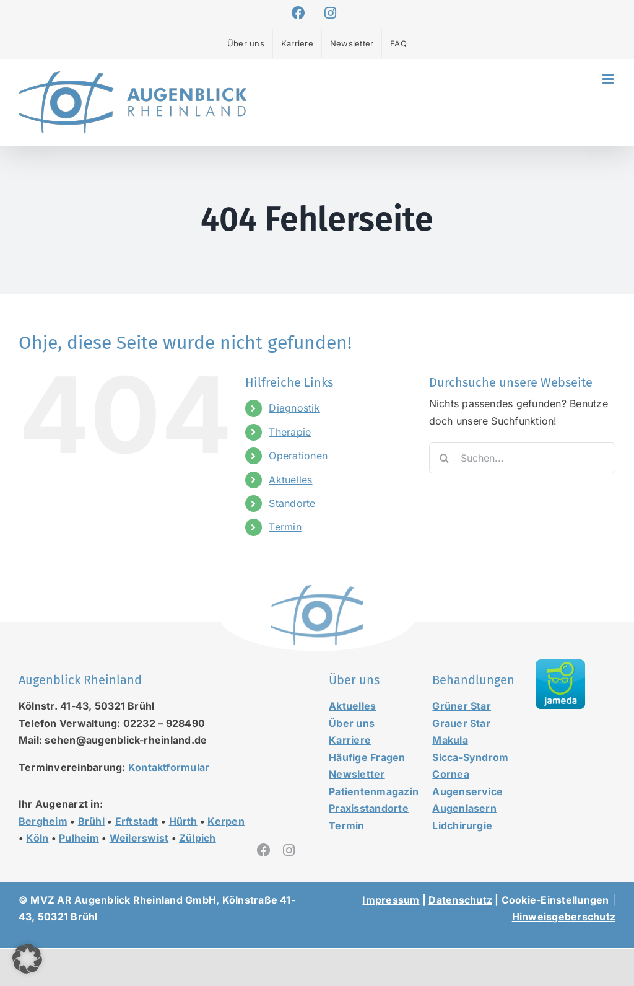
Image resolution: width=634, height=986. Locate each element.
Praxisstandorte (369, 808)
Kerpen (225, 821)
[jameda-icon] (560, 664)
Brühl (91, 821)
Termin (285, 527)
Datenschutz (460, 900)
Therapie (290, 432)
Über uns (352, 723)
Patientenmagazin (374, 791)
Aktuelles (290, 479)
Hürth (183, 821)
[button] (27, 958)
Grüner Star (461, 706)
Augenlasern (464, 808)
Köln (37, 838)
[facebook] (264, 850)
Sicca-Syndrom (470, 757)
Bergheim (43, 821)
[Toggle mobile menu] (608, 79)
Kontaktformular (169, 767)
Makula (449, 740)
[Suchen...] (522, 457)
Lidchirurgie (462, 825)
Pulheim (79, 838)
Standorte (292, 503)
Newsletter (356, 774)
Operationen (298, 455)
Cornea (450, 774)
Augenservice (467, 791)
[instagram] (289, 850)
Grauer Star (461, 723)
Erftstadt (136, 821)
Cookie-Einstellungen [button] (555, 900)
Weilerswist (139, 838)
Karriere (350, 740)
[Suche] (444, 457)
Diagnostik (294, 408)
